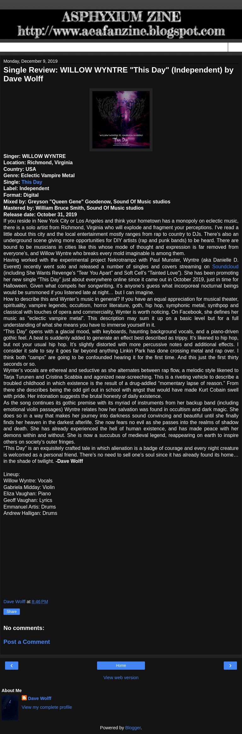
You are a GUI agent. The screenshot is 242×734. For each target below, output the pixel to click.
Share (12, 611)
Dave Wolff (39, 698)
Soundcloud (225, 266)
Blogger (133, 727)
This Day (31, 182)
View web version (121, 677)
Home (121, 665)
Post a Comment (26, 641)
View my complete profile (47, 707)
